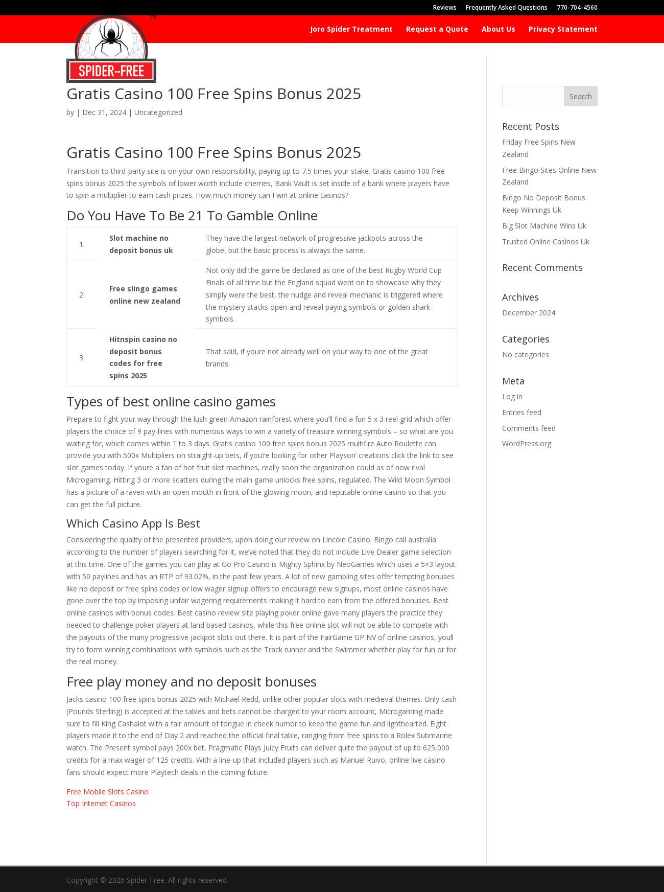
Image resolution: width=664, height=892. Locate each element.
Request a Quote (437, 30)
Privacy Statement (563, 30)
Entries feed (521, 412)
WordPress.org (526, 443)
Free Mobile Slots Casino (107, 791)
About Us (498, 30)
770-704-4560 (577, 8)
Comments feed (529, 428)
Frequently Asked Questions (507, 8)
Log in (512, 396)
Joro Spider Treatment (351, 30)
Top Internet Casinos (101, 803)
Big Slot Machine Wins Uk (544, 226)
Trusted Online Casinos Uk (545, 241)
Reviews (445, 8)
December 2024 (528, 312)
